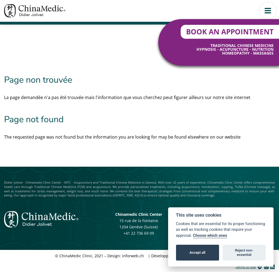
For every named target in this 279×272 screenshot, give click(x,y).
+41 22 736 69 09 (138, 233)
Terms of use (245, 266)
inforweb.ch (133, 255)
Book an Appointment (230, 32)
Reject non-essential (244, 252)
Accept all (197, 252)
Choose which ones (210, 235)
